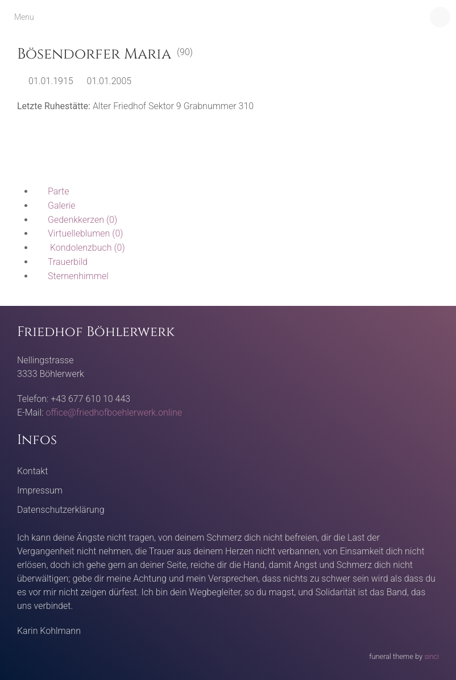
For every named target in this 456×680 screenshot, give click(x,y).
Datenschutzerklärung (61, 509)
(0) (75, 219)
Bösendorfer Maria (94, 54)
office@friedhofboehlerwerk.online (114, 412)
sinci (431, 656)
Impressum (40, 490)
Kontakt (32, 471)
